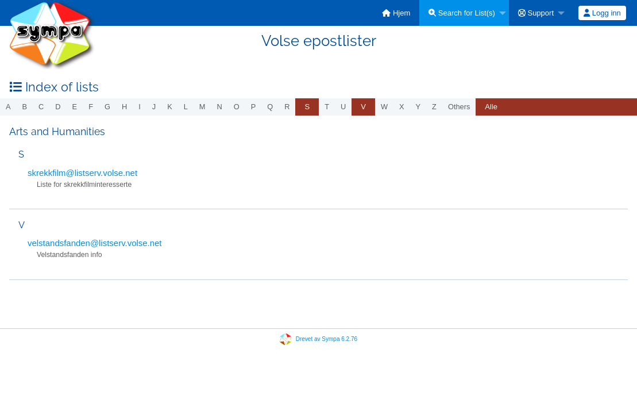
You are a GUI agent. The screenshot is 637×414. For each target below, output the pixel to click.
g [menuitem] (107, 106)
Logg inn (602, 13)
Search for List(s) (461, 13)
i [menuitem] (139, 106)
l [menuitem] (186, 106)
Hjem (396, 13)
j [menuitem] (154, 106)
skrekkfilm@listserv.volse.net (82, 173)
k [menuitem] (169, 106)
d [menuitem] (57, 106)
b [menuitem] (25, 106)
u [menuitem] (343, 106)
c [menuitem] (41, 106)
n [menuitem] (219, 106)
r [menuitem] (286, 106)
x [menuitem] (401, 106)
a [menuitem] (8, 106)
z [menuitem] (434, 106)
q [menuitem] (270, 106)
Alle (491, 106)
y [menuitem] (418, 106)
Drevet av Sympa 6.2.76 (326, 339)
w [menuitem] (384, 106)
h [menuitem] (124, 106)
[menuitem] (396, 13)
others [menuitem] (459, 106)
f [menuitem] (90, 106)
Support (536, 13)
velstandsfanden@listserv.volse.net (95, 243)
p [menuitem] (253, 106)
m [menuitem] (202, 106)
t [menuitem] (327, 106)
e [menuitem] (75, 106)
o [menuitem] (237, 106)
